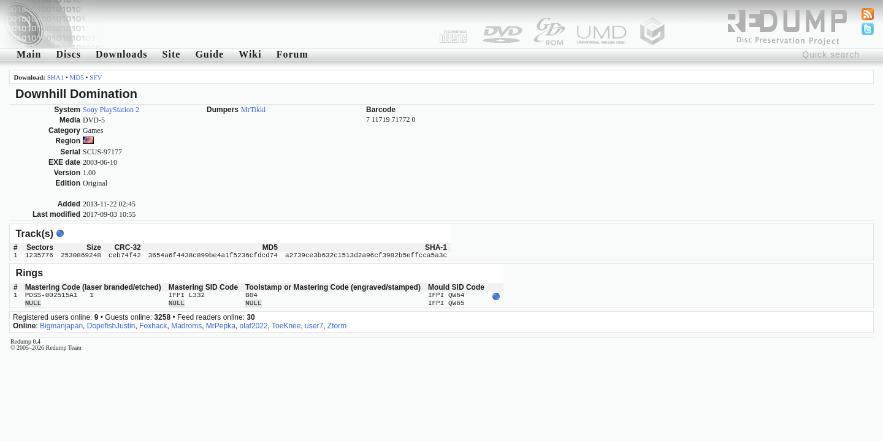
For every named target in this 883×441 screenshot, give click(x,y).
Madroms (186, 326)
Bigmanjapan (61, 326)
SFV (96, 77)
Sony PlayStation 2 (111, 109)
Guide (209, 54)
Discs (68, 54)
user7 (314, 326)
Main (29, 54)
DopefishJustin (111, 326)
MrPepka (220, 326)
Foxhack (153, 326)
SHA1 (55, 77)
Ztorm (336, 326)
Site (171, 54)
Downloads (122, 54)
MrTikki (253, 109)
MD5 (77, 77)
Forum (292, 54)
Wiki (250, 54)
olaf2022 (254, 326)
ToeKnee (286, 326)
